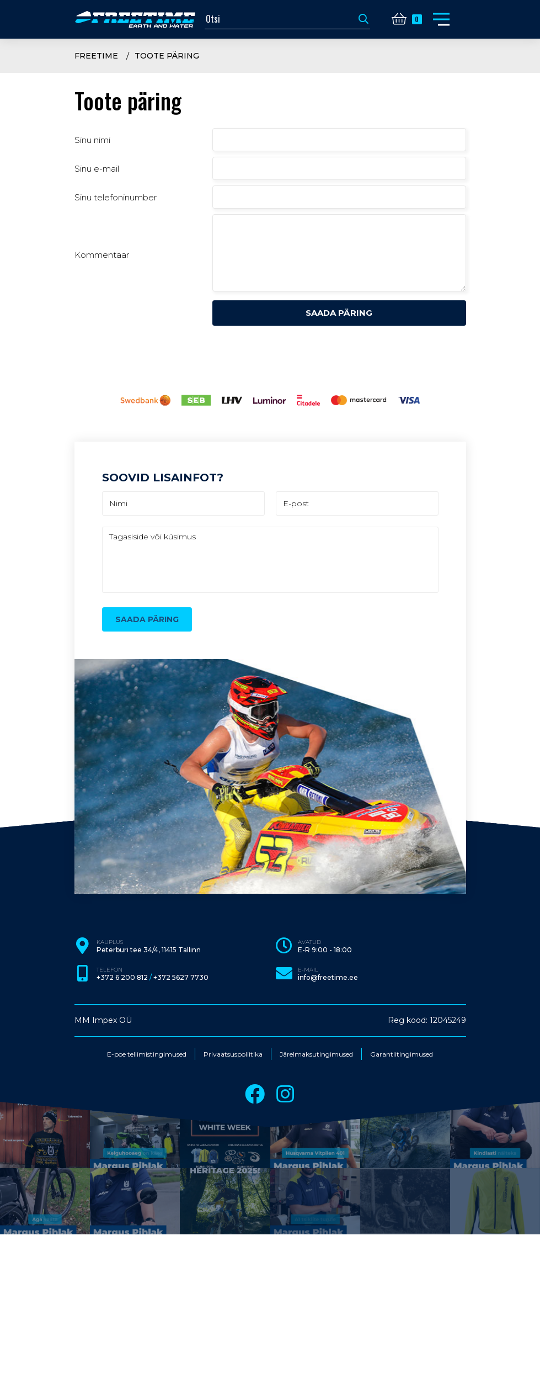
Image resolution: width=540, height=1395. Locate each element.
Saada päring (339, 312)
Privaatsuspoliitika (233, 1054)
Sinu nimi (92, 140)
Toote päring (167, 56)
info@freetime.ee (328, 978)
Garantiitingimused (401, 1054)
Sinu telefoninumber (115, 197)
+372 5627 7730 (180, 978)
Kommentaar (101, 255)
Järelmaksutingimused (316, 1054)
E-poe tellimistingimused (146, 1054)
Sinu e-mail (96, 168)
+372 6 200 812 (122, 978)
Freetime (96, 56)
